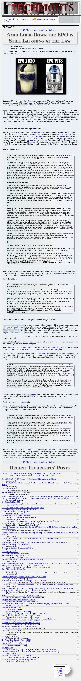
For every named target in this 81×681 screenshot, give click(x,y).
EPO (66, 135)
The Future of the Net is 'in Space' (13, 520)
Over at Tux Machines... (10, 489)
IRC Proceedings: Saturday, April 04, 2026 (16, 493)
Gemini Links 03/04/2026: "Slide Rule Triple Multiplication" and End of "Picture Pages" (31, 652)
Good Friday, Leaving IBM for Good (14, 569)
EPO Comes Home (30, 30)
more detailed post (37, 133)
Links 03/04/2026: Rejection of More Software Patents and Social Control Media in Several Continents (36, 573)
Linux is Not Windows (47, 30)
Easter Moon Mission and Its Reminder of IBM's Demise (21, 623)
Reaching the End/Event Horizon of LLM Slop (17, 548)
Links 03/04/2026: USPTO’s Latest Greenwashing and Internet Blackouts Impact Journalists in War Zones (37, 585)
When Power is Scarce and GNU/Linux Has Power (19, 627)
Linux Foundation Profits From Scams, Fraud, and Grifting (21, 524)
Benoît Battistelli (62, 137)
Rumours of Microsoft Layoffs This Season (16, 656)
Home (8, 19)
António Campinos (35, 137)
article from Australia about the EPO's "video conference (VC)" (38, 348)
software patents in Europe (37, 141)
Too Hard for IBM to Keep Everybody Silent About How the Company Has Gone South (31, 474)
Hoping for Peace (7, 648)
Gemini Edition (28, 19)
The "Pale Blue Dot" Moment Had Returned (16, 612)
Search (53, 19)
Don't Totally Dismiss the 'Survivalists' (15, 631)
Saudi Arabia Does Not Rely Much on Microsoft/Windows (21, 615)
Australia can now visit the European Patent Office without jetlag (35, 350)
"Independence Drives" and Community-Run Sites (18, 600)
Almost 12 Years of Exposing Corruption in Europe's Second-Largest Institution (28, 619)
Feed (7, 21)
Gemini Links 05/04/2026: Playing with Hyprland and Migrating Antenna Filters (29, 479)
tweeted (31, 395)
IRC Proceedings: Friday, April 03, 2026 (15, 556)
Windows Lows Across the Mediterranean (16, 516)
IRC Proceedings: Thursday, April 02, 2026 (16, 640)
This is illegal (40, 354)
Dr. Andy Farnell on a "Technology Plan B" (16, 512)
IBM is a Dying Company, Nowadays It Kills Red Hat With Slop (23, 596)
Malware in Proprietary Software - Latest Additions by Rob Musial (24, 577)
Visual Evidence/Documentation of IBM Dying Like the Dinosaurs (24, 581)
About (14, 19)
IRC (19, 19)
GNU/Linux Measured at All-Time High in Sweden (19, 660)
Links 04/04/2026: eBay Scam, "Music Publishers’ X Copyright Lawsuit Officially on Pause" (33, 539)
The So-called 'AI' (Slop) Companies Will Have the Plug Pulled (23, 508)
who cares (22, 403)
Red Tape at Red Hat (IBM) (11, 502)
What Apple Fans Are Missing (12, 608)
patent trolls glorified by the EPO (38, 105)
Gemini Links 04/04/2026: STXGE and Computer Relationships (23, 560)
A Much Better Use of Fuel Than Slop (14, 644)
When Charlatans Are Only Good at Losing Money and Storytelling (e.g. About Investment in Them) (35, 604)
